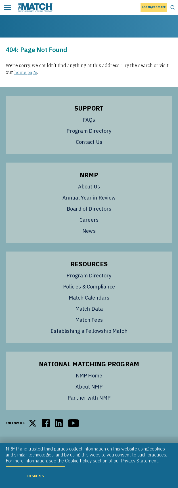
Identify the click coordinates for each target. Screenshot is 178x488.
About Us (89, 186)
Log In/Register (154, 7)
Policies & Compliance (89, 286)
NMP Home (89, 375)
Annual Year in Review (89, 197)
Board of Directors (89, 208)
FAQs (89, 119)
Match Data (89, 308)
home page (26, 72)
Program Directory (88, 130)
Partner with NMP (89, 397)
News (89, 230)
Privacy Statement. (140, 461)
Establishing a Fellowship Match (89, 330)
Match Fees (89, 319)
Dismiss (35, 475)
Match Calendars (89, 297)
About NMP (89, 386)
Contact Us (89, 141)
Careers (89, 219)
